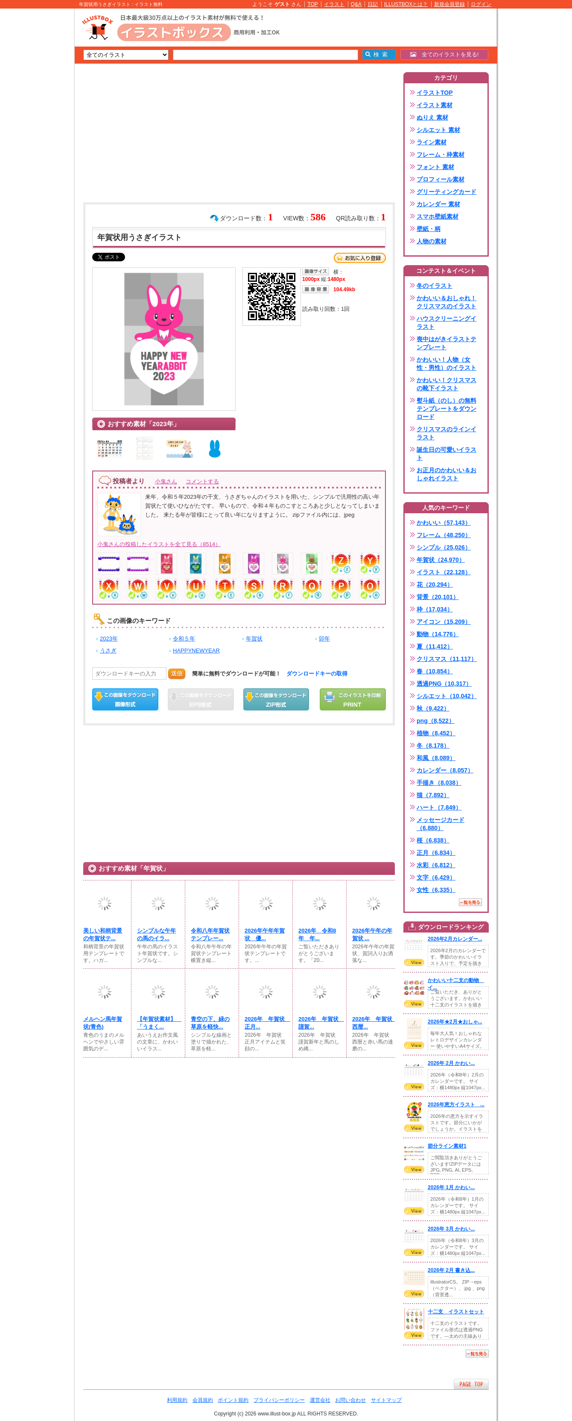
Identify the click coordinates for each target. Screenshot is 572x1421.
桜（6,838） (433, 840)
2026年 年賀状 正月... (266, 1023)
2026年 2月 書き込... (451, 1270)
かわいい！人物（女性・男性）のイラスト (446, 363)
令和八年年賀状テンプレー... (210, 934)
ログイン (481, 4)
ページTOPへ (471, 1384)
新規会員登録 (449, 4)
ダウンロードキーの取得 (316, 673)
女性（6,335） (436, 889)
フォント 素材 (435, 167)
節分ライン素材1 (447, 1146)
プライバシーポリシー (279, 1400)
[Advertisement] (34, 141)
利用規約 (177, 1400)
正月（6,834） (436, 852)
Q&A (356, 4)
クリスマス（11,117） (447, 658)
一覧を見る (470, 902)
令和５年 (184, 638)
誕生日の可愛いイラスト (446, 453)
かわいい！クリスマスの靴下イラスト (446, 384)
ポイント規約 (233, 1400)
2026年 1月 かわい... (451, 1187)
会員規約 (203, 1400)
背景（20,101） (438, 597)
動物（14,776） (438, 634)
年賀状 (254, 638)
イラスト (334, 4)
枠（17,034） (435, 609)
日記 (373, 4)
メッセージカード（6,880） (440, 823)
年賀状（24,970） (441, 559)
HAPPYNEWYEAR (196, 650)
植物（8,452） (436, 733)
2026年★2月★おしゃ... (455, 1022)
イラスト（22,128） (444, 572)
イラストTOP (435, 92)
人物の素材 (432, 241)
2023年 (109, 638)
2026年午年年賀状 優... (265, 934)
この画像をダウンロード (125, 699)
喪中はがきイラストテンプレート (446, 343)
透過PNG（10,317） (444, 683)
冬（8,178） (433, 745)
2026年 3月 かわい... (451, 1229)
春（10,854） (435, 671)
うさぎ (108, 650)
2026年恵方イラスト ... (456, 1105)
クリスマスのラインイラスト (446, 433)
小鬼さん (166, 481)
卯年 (324, 638)
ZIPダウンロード (276, 699)
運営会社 (320, 1400)
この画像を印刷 (353, 699)
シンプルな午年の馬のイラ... (156, 934)
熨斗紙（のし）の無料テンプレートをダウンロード (446, 408)
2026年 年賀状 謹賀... (319, 1023)
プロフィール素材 (440, 179)
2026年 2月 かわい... (451, 1063)
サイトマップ (386, 1400)
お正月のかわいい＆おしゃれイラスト (446, 474)
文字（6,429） (436, 877)
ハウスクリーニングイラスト (446, 322)
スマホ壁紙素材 (437, 216)
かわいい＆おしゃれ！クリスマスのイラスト (446, 302)
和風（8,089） (436, 757)
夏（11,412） (435, 646)
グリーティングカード (446, 191)
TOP (312, 4)
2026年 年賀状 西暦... (373, 1023)
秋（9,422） (433, 708)
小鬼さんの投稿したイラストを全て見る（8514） (159, 544)
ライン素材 (432, 142)
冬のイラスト (434, 285)
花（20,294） (435, 584)
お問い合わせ (350, 1400)
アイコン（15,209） (444, 621)
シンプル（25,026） (444, 547)
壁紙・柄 (429, 228)
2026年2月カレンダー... (455, 939)
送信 (176, 673)
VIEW (414, 962)
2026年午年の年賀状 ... (372, 934)
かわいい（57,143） (444, 522)
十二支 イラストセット (456, 1312)
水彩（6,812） (436, 865)
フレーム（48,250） (444, 535)
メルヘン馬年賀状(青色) (102, 1023)
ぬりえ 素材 (432, 117)
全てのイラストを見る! (444, 54)
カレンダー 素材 (438, 204)
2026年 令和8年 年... (317, 934)
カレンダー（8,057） (445, 770)
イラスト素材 (434, 105)
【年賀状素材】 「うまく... (158, 1023)
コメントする (202, 481)
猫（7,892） (433, 795)
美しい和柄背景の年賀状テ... (102, 934)
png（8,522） (436, 720)
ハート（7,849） (439, 807)
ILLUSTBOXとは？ (406, 4)
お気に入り (360, 258)
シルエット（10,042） (447, 696)
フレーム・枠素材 (440, 154)
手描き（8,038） (439, 782)
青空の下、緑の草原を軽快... (210, 1023)
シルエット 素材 (438, 129)
